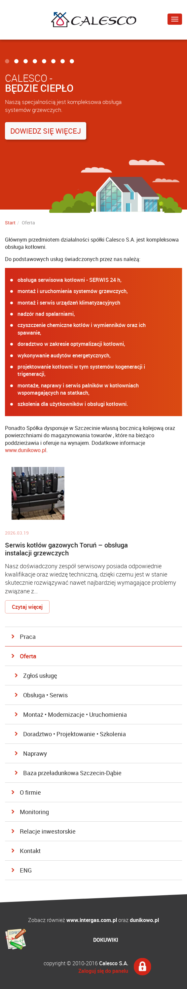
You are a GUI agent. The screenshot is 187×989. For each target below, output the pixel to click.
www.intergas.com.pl (91, 920)
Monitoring (34, 812)
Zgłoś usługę (40, 675)
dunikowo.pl (144, 920)
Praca (28, 637)
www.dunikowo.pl (25, 450)
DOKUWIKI (105, 939)
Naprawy (35, 753)
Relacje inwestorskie (48, 831)
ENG (26, 870)
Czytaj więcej (27, 606)
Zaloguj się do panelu (103, 970)
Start (10, 222)
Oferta (28, 656)
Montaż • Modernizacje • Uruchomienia (75, 714)
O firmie (30, 792)
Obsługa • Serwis (45, 695)
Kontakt (30, 851)
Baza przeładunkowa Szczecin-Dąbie (72, 773)
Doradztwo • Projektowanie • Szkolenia (74, 734)
